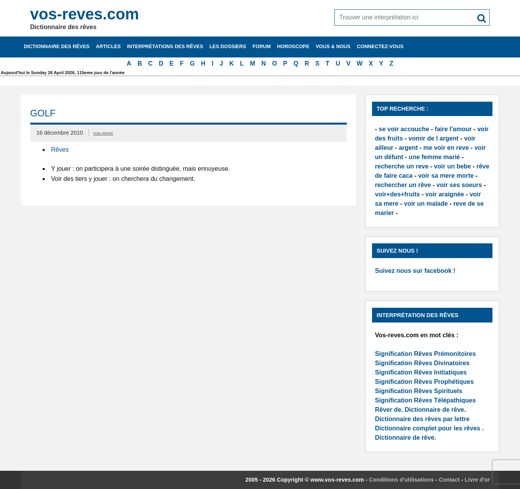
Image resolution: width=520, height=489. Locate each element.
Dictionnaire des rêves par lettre (422, 419)
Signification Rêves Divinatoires (422, 363)
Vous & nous (333, 46)
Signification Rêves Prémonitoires (425, 353)
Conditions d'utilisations (401, 480)
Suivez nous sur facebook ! (415, 270)
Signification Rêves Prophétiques (424, 381)
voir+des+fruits (397, 194)
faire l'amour (453, 129)
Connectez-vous (380, 46)
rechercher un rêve (403, 185)
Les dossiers (227, 46)
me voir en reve (446, 147)
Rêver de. (389, 409)
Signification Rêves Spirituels (419, 391)
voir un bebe (452, 166)
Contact (449, 480)
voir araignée (444, 194)
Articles (108, 46)
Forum (261, 46)
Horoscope (293, 46)
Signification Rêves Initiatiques (421, 372)
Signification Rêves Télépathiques (425, 400)
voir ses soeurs (459, 185)
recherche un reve (402, 166)
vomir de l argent (434, 138)
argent (408, 147)
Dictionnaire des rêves (56, 46)
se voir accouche (404, 129)
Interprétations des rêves (165, 46)
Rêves (60, 149)
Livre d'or (477, 480)
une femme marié (434, 157)
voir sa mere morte (446, 175)
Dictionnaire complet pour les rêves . (429, 428)
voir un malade (426, 203)
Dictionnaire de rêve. (435, 409)
